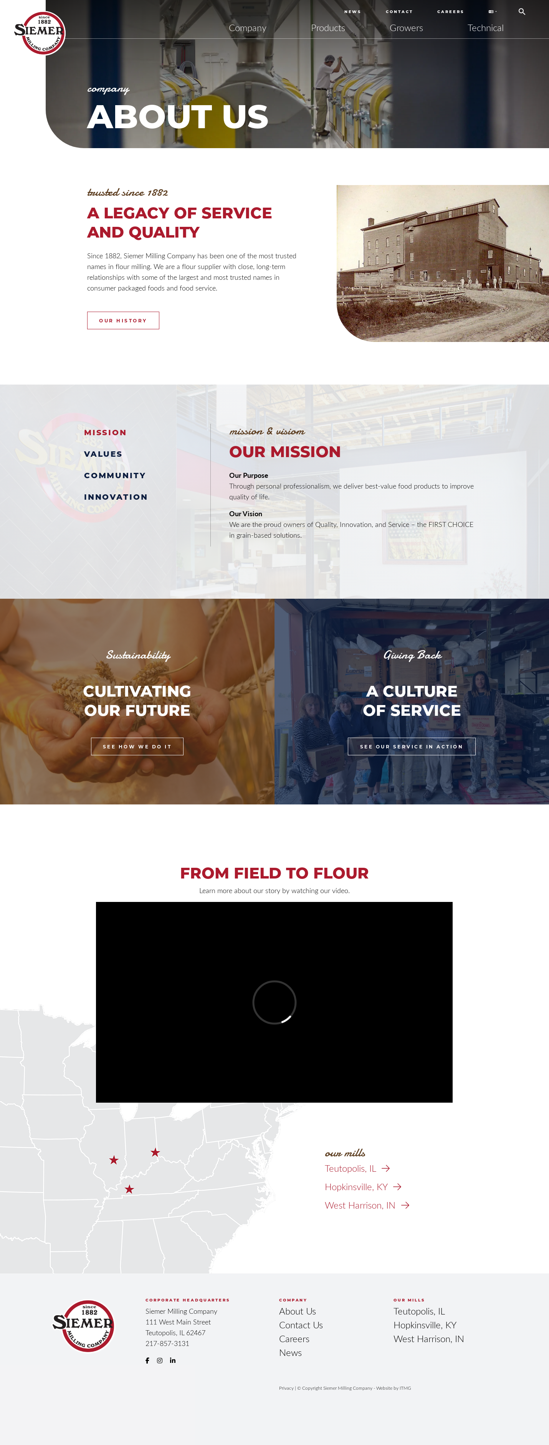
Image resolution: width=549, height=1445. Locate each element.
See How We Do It (137, 746)
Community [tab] (115, 475)
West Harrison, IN (367, 1205)
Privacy (286, 1388)
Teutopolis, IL (357, 1168)
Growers (406, 27)
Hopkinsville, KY (363, 1186)
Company (247, 27)
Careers (450, 11)
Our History (123, 320)
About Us (297, 1311)
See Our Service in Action (412, 746)
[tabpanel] (352, 482)
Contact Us (301, 1325)
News (353, 11)
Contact (399, 11)
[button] (522, 9)
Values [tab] (103, 453)
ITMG (405, 1388)
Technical (486, 27)
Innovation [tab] (116, 496)
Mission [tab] (105, 432)
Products (328, 27)
